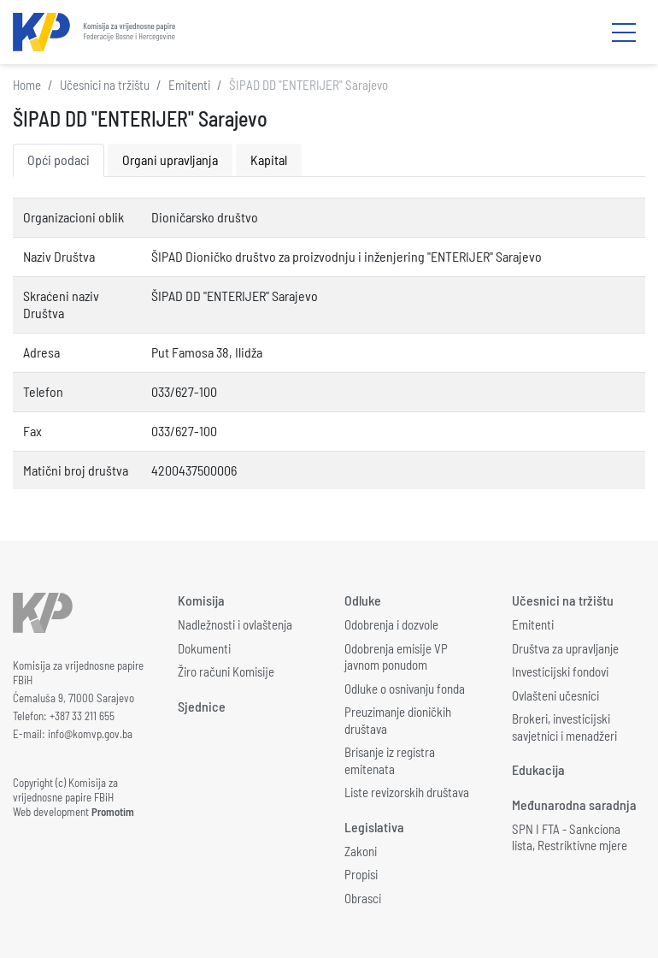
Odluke (362, 600)
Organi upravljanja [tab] (170, 159)
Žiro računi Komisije (226, 671)
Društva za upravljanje (565, 648)
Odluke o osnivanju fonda (404, 688)
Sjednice (202, 706)
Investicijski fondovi (560, 671)
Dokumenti (204, 648)
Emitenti (189, 84)
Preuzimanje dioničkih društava (397, 720)
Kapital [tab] (268, 159)
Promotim (112, 812)
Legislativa (374, 827)
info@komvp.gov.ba (90, 734)
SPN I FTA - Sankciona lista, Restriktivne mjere (569, 837)
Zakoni (360, 851)
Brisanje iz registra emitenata (389, 760)
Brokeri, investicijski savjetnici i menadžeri (564, 727)
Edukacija (538, 769)
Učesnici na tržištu (105, 84)
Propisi (361, 874)
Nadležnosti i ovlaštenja (235, 624)
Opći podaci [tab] (58, 159)
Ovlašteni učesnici (555, 695)
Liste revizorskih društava (406, 792)
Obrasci (362, 898)
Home (27, 84)
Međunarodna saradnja (574, 804)
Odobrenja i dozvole (391, 624)
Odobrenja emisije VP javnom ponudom (396, 657)
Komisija (201, 600)
